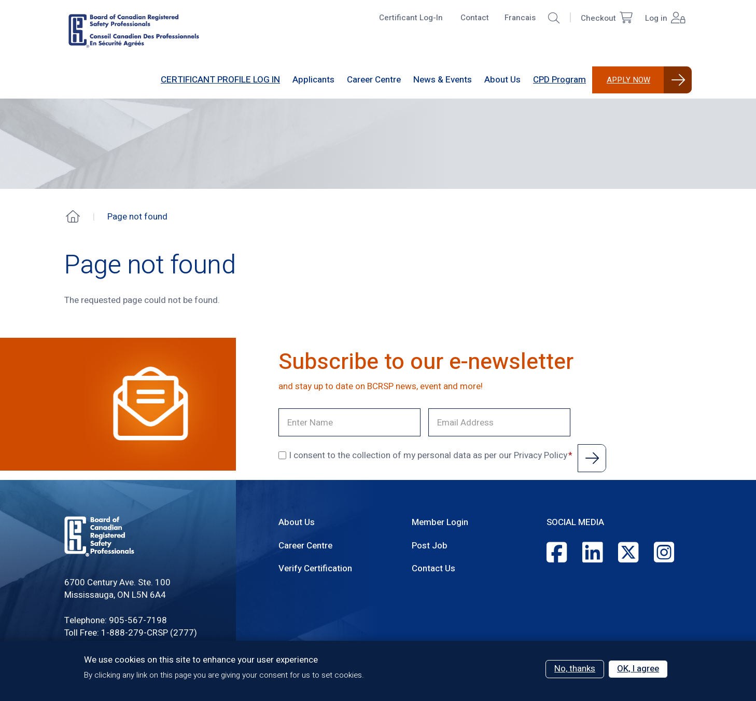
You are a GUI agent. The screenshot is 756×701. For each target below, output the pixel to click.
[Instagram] (664, 554)
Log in (665, 18)
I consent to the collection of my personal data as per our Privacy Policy (422, 455)
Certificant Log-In (411, 17)
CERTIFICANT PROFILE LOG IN (220, 79)
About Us (296, 522)
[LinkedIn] (592, 554)
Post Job (429, 545)
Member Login (440, 522)
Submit (592, 458)
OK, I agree (638, 668)
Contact (474, 17)
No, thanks (574, 668)
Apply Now (628, 80)
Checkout (607, 18)
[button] (554, 18)
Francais (520, 17)
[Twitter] (628, 554)
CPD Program (559, 79)
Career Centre (305, 545)
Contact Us (433, 568)
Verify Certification (315, 568)
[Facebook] (557, 554)
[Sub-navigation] (313, 79)
